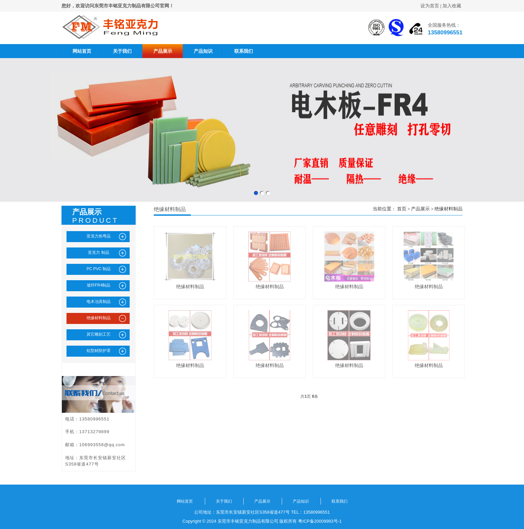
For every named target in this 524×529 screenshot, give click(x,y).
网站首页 (82, 51)
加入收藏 (451, 5)
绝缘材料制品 (448, 208)
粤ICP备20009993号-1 (320, 521)
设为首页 (429, 5)
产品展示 (162, 51)
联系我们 (243, 51)
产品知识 (203, 51)
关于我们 (122, 51)
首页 (401, 208)
